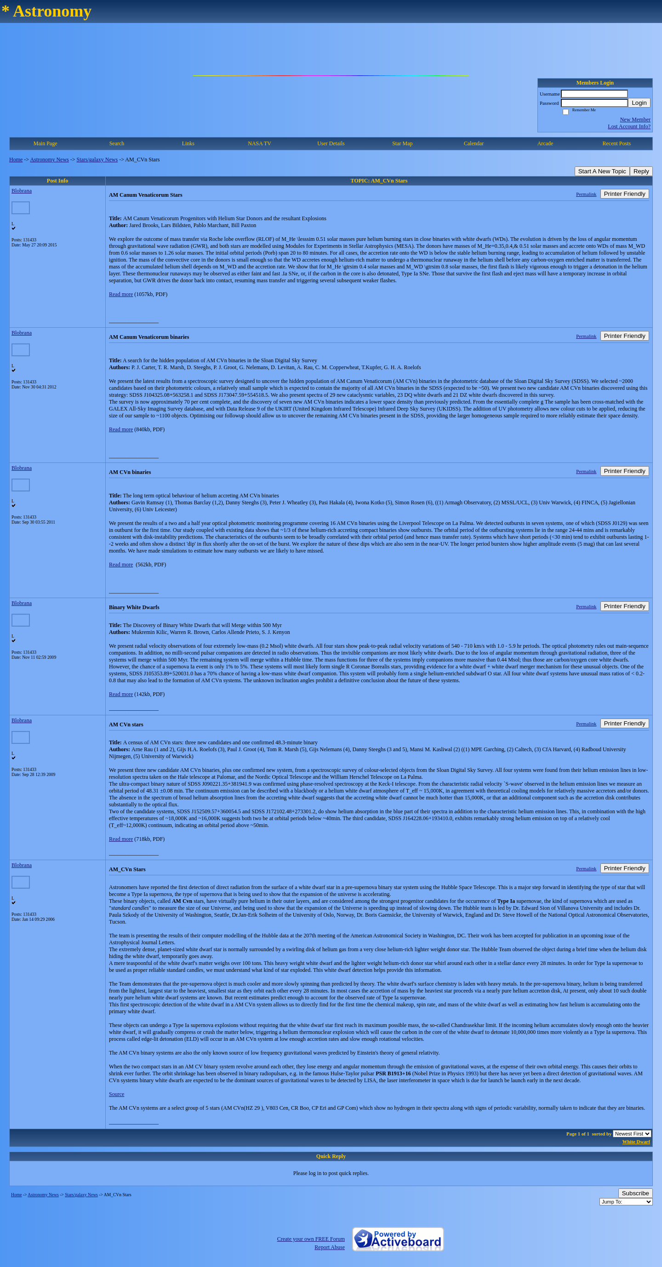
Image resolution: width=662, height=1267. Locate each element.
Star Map (402, 143)
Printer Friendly (624, 193)
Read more (121, 294)
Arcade (545, 143)
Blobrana (21, 191)
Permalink (586, 194)
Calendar (474, 143)
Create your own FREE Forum (311, 1239)
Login (639, 102)
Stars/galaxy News (97, 159)
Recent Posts (616, 143)
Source (116, 1094)
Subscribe (635, 1193)
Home (16, 159)
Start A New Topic (602, 171)
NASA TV (259, 143)
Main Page (45, 143)
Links (188, 143)
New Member (635, 119)
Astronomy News (49, 159)
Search (117, 143)
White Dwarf (636, 1141)
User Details (331, 143)
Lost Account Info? (629, 126)
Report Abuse (329, 1247)
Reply (641, 171)
